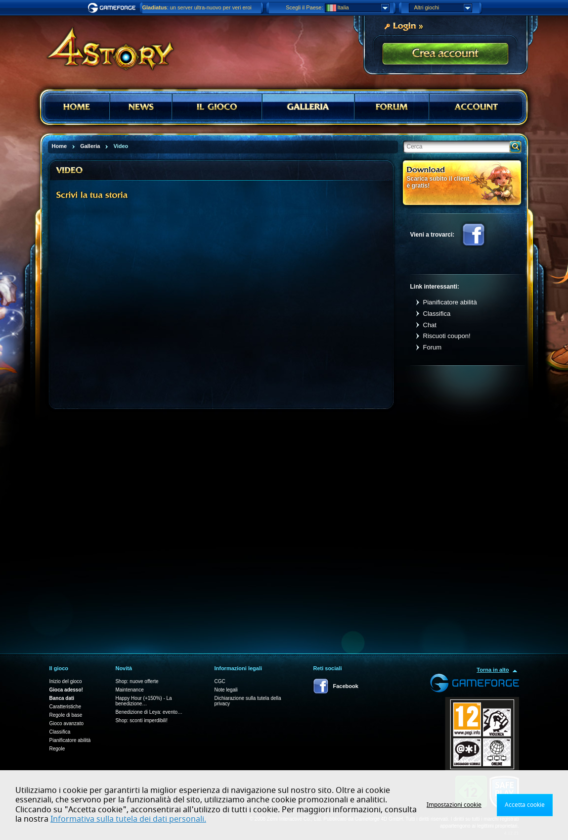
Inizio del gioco (65, 681)
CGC (219, 681)
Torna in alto (493, 670)
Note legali (225, 689)
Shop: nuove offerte (136, 681)
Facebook (473, 234)
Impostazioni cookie (454, 804)
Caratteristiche (65, 706)
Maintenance (129, 689)
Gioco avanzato (66, 723)
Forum (432, 347)
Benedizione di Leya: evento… (148, 712)
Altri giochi (443, 8)
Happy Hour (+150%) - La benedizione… (143, 700)
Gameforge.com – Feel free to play (113, 8)
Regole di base (66, 715)
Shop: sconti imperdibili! (141, 720)
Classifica (437, 313)
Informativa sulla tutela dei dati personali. (128, 819)
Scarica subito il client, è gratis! (439, 182)
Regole (57, 748)
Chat (430, 325)
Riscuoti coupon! (447, 336)
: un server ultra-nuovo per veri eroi (197, 7)
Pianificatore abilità (450, 302)
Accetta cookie (525, 804)
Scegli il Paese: (304, 7)
